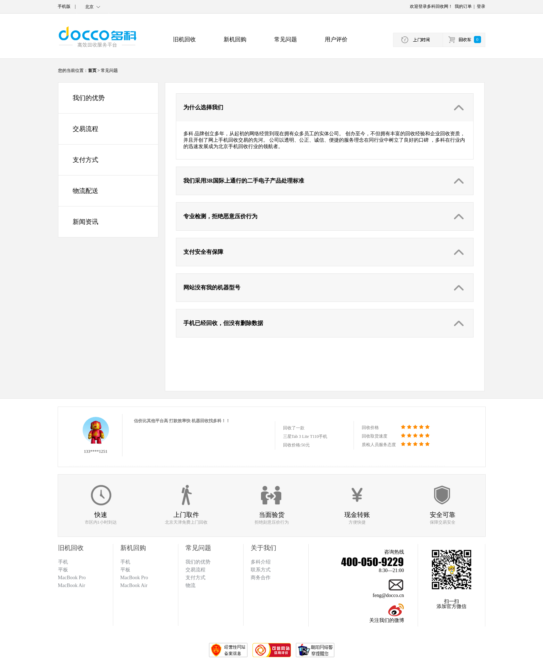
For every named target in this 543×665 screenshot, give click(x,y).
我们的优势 (89, 97)
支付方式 (85, 159)
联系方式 (261, 569)
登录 (481, 6)
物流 (190, 585)
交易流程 (85, 128)
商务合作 (261, 577)
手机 (125, 562)
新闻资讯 (85, 221)
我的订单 (463, 6)
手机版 (64, 6)
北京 (89, 6)
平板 (125, 569)
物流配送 (85, 190)
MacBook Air (134, 585)
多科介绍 (261, 562)
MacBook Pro (134, 577)
